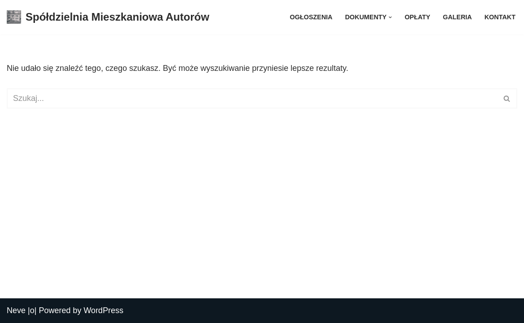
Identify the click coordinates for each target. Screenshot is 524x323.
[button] (390, 17)
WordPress (103, 310)
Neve (16, 310)
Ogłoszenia (311, 17)
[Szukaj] (252, 98)
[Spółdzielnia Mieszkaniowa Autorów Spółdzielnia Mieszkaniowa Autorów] (108, 17)
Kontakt (500, 17)
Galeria (457, 17)
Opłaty (417, 17)
